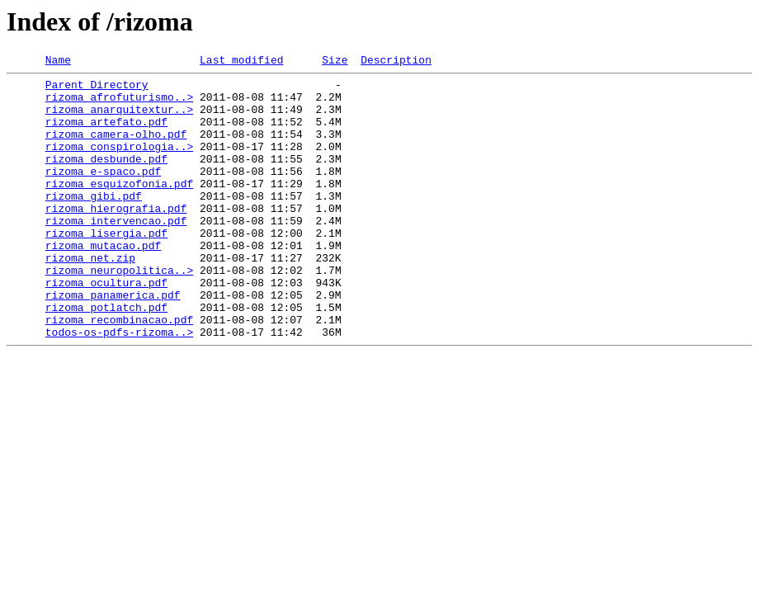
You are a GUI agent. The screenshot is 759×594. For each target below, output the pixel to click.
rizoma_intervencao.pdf (116, 252)
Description (396, 61)
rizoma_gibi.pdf (93, 222)
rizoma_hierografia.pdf (116, 237)
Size (334, 61)
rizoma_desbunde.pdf (106, 178)
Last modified (241, 61)
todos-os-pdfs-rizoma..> (119, 386)
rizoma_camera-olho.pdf (116, 148)
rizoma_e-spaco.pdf (103, 193)
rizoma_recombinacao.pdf (119, 371)
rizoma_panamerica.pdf (113, 341)
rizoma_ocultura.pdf (106, 326)
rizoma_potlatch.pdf (106, 356)
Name (58, 61)
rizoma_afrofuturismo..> (119, 104)
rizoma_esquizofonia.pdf (119, 207)
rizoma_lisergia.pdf (106, 267)
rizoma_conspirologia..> (119, 163)
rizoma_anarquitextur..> (119, 118)
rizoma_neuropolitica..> (119, 311)
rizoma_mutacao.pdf (103, 282)
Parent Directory (96, 89)
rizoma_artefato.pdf (106, 133)
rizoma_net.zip (90, 297)
